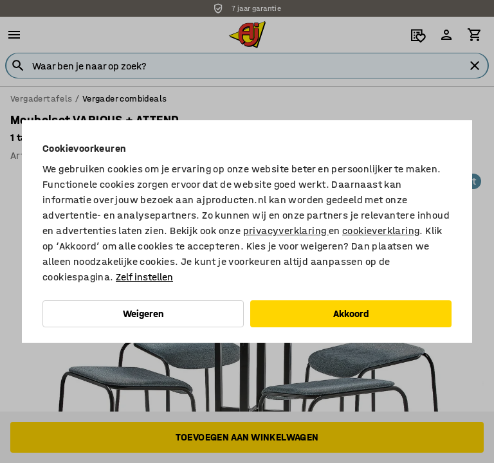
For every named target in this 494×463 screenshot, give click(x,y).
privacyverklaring (286, 230)
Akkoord (351, 313)
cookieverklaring (380, 230)
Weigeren (143, 313)
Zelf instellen (144, 277)
